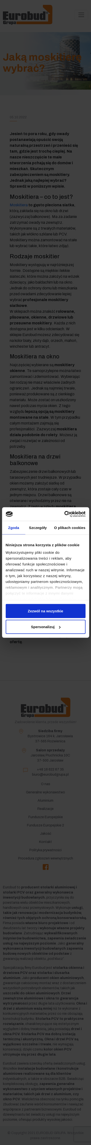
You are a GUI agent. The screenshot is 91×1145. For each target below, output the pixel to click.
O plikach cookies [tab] (69, 527)
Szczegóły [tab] (38, 527)
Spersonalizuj (45, 627)
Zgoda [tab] (13, 527)
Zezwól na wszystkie (45, 611)
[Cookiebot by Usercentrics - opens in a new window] (64, 514)
